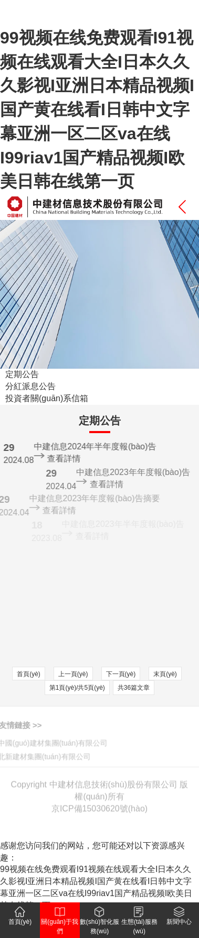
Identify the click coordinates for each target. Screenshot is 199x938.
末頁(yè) (165, 674)
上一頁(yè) (73, 674)
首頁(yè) (28, 674)
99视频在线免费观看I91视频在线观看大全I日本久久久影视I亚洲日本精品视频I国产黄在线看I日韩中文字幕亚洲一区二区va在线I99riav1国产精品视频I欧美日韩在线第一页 (97, 109)
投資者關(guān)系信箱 (46, 398)
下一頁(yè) (121, 674)
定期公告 (22, 374)
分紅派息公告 (30, 386)
